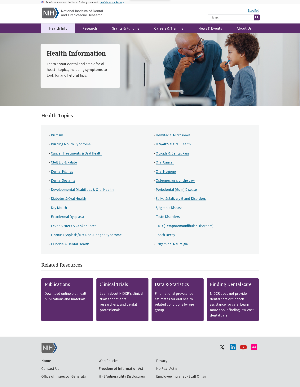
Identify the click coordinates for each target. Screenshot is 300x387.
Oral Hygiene (166, 171)
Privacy (161, 360)
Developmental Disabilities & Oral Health (82, 189)
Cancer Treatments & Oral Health (76, 153)
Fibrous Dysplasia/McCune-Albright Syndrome (86, 234)
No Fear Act (167, 368)
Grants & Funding (125, 28)
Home (46, 360)
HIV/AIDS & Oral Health (173, 144)
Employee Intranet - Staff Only (181, 376)
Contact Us (50, 368)
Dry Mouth (59, 207)
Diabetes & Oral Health (68, 198)
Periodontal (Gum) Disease (176, 189)
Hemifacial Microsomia (173, 135)
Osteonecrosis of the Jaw (175, 180)
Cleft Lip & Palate (64, 162)
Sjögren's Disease (169, 207)
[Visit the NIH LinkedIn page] (232, 347)
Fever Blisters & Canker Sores (73, 225)
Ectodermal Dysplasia (67, 216)
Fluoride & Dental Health (70, 244)
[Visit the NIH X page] (222, 347)
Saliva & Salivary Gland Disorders (181, 198)
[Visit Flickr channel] (254, 347)
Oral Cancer (165, 162)
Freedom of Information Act (121, 368)
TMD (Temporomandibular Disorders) (185, 225)
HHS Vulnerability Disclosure (122, 376)
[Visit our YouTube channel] (243, 347)
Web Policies (108, 360)
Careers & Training (168, 28)
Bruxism (57, 135)
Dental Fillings (62, 171)
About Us (244, 28)
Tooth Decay (165, 234)
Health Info (58, 28)
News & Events (210, 28)
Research (89, 28)
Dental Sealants (63, 180)
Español (253, 10)
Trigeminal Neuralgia (172, 244)
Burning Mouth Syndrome (71, 144)
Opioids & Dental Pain (172, 153)
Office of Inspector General (63, 376)
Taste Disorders (168, 216)
